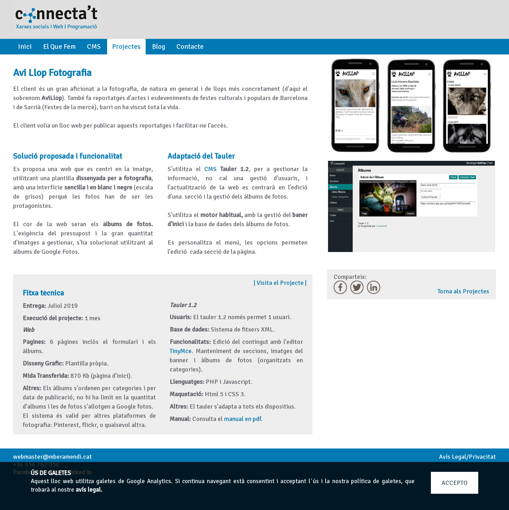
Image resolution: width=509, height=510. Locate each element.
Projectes (126, 46)
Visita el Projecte (280, 283)
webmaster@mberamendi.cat (52, 457)
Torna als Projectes (463, 291)
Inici (25, 46)
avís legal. (89, 489)
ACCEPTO (454, 483)
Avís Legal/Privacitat (467, 457)
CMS (94, 46)
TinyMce (181, 351)
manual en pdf (242, 419)
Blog (158, 46)
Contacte (190, 46)
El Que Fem (59, 46)
